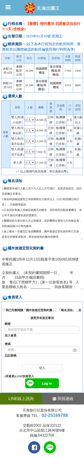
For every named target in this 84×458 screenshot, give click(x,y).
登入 (42, 368)
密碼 (8, 344)
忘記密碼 (10, 355)
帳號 (8, 323)
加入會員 (10, 335)
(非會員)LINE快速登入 (19, 376)
